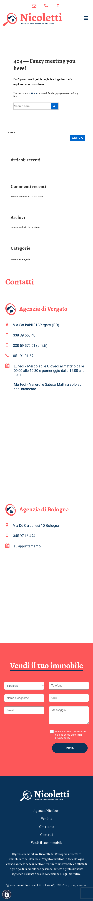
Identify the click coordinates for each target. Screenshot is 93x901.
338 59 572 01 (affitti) (30, 345)
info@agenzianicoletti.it (34, 6)
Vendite (46, 818)
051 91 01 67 (46, 6)
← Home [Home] (32, 93)
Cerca (11, 132)
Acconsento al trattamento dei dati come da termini (70, 734)
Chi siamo (46, 826)
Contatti (46, 834)
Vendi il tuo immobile (46, 842)
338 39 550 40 (24, 335)
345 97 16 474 (58, 6)
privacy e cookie (77, 885)
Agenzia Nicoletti (46, 810)
